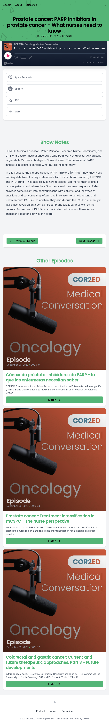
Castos (86, 718)
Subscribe (31, 5)
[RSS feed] (105, 5)
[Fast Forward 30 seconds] (30, 57)
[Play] (7, 55)
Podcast (6, 5)
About (18, 5)
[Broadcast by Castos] (8, 63)
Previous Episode (22, 241)
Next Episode (89, 241)
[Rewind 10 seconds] (16, 57)
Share (101, 62)
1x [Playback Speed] (23, 57)
